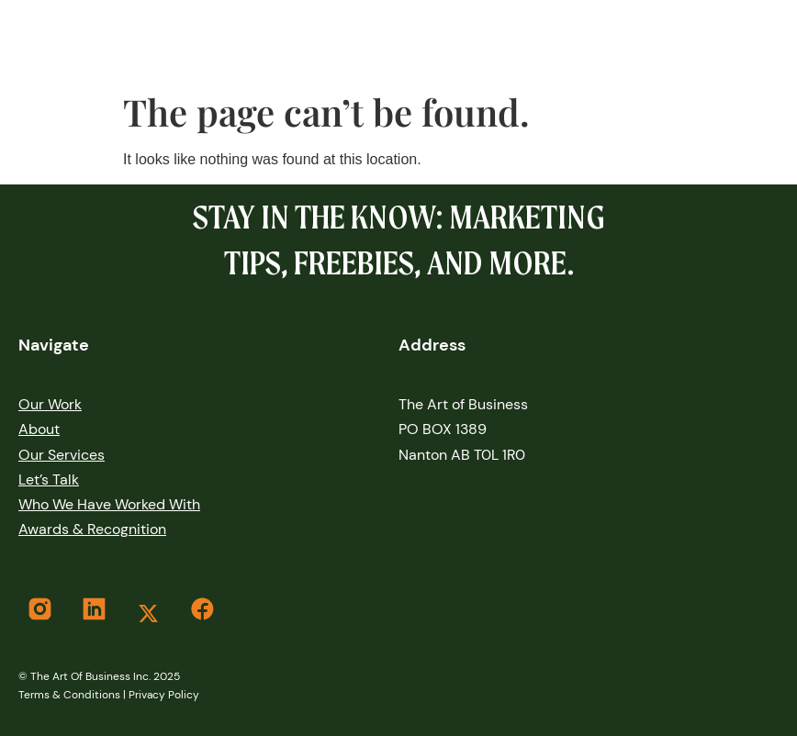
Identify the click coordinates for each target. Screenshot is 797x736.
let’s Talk (48, 479)
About (39, 429)
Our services (61, 454)
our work (50, 404)
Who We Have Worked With (109, 504)
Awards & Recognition (92, 529)
